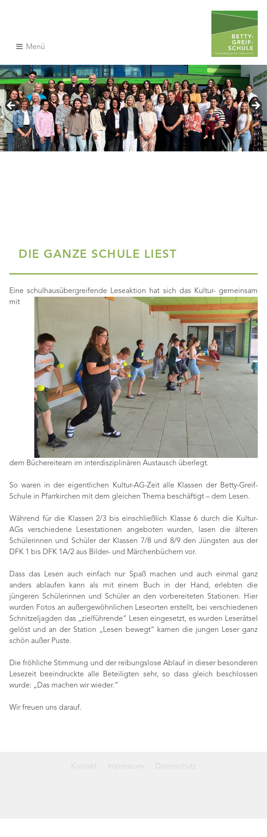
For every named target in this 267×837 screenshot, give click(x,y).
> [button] (255, 106)
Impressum (126, 766)
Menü (30, 47)
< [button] (12, 106)
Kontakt (83, 766)
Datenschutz (175, 766)
